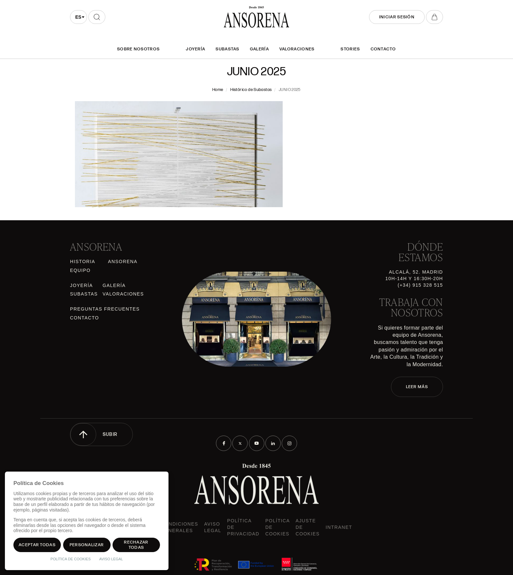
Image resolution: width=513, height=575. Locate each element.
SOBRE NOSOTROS (138, 49)
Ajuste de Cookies (307, 527)
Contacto (383, 49)
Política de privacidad (243, 527)
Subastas (227, 49)
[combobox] (78, 17)
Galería (259, 49)
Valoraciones (297, 49)
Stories (350, 49)
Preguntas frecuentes (105, 309)
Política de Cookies (70, 559)
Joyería (195, 49)
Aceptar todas (37, 545)
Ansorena (122, 261)
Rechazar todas (136, 545)
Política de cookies (277, 527)
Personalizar (87, 545)
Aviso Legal (212, 527)
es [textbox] (78, 17)
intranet (339, 527)
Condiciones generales (179, 527)
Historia (82, 261)
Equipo (80, 270)
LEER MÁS (417, 386)
